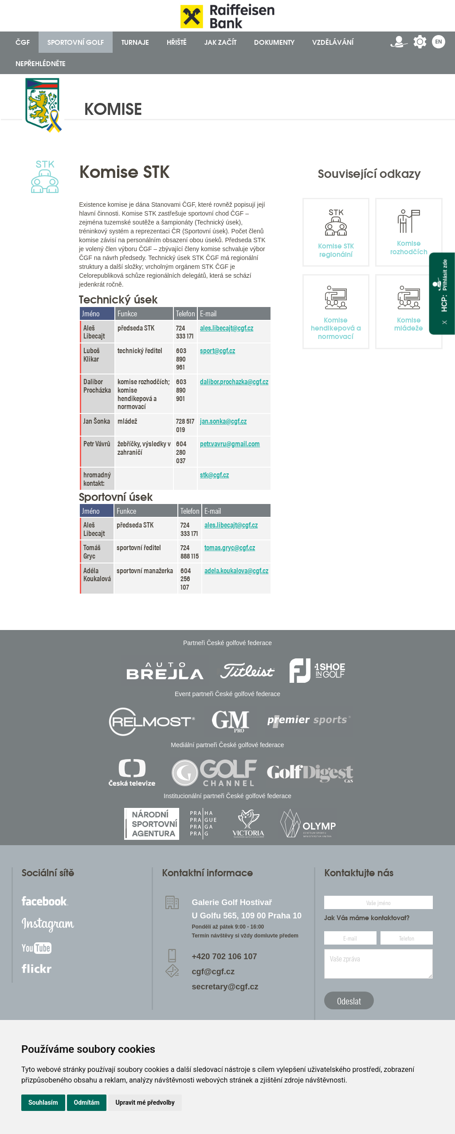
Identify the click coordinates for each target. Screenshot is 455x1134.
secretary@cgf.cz (225, 986)
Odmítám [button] (87, 1102)
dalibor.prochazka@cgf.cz (234, 381)
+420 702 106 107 (224, 956)
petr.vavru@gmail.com (230, 443)
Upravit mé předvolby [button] (144, 1102)
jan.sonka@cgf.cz (223, 420)
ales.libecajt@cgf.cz (226, 327)
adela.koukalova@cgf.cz (236, 570)
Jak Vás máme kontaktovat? (367, 918)
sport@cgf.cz (217, 350)
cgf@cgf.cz (213, 971)
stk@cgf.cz (214, 474)
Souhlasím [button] (43, 1102)
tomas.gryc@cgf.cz (229, 547)
